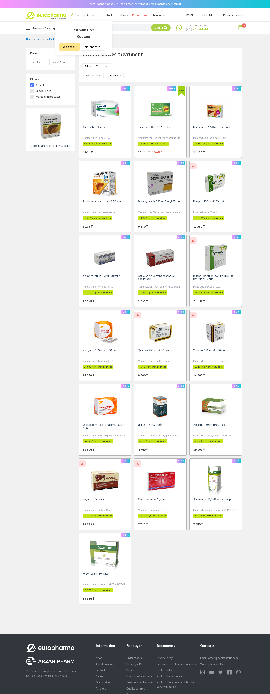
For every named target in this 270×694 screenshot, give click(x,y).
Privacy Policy (164, 658)
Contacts (108, 15)
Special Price (93, 77)
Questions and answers (140, 682)
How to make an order (139, 676)
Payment (131, 670)
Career (100, 676)
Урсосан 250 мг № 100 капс (210, 351)
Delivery (123, 15)
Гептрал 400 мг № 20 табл (154, 128)
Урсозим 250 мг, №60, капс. (209, 426)
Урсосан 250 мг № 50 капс (154, 351)
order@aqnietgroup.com (223, 658)
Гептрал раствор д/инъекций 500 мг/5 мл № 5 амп (213, 278)
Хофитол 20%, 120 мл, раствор (212, 500)
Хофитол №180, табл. (96, 575)
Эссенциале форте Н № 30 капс (102, 203)
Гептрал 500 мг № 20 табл (209, 203)
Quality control (135, 688)
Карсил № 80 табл (94, 128)
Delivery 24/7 (134, 664)
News (99, 658)
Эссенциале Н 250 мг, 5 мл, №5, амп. (160, 203)
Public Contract (166, 670)
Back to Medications (98, 67)
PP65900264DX (38, 676)
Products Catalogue (42, 28)
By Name (113, 77)
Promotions (139, 15)
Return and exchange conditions (176, 664)
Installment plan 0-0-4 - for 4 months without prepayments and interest (135, 4)
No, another (92, 47)
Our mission (103, 682)
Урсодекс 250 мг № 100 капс (100, 351)
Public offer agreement (171, 676)
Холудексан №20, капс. (152, 500)
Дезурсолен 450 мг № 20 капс (101, 277)
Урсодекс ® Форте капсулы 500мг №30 (103, 427)
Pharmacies (158, 15)
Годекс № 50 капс (93, 500)
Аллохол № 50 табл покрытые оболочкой (156, 278)
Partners (101, 688)
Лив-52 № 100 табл (150, 426)
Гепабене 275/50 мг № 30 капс (211, 128)
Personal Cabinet (233, 15)
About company (105, 664)
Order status (207, 15)
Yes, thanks (70, 47)
